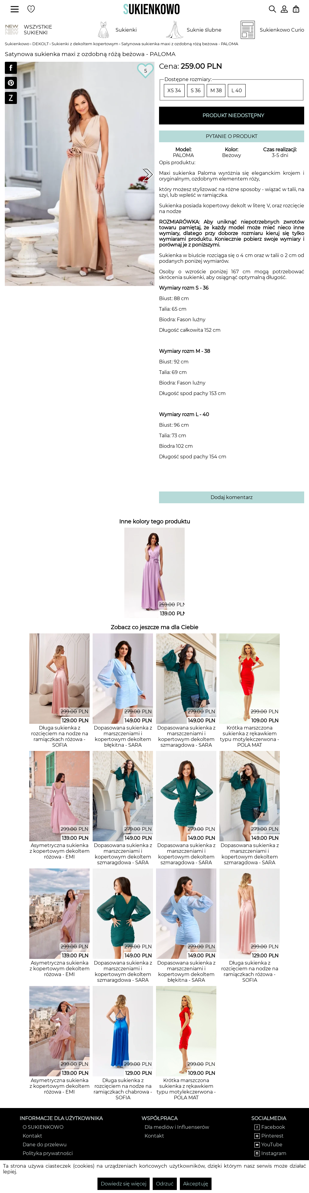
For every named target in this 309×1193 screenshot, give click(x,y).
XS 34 (174, 90)
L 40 (236, 90)
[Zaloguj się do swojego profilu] (284, 11)
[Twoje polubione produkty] (31, 9)
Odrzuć (165, 1184)
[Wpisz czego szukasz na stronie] (272, 9)
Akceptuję (195, 1184)
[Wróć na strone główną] (151, 9)
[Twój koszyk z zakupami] (296, 9)
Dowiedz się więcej (123, 1184)
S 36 (196, 90)
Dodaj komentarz (232, 497)
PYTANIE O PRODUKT (231, 136)
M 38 (216, 90)
